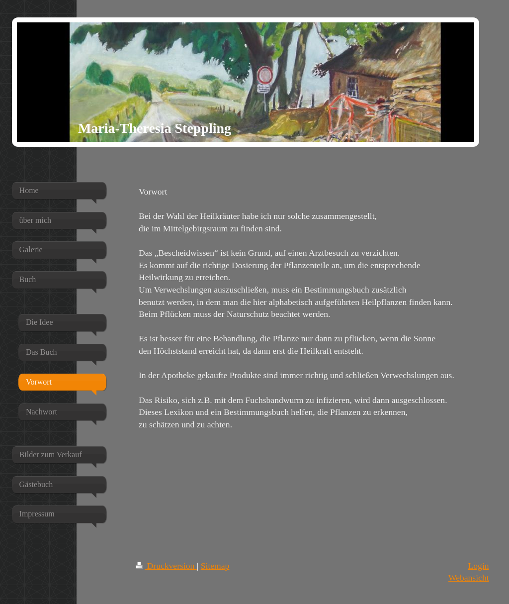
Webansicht (468, 578)
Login (478, 566)
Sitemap (215, 566)
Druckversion (166, 566)
